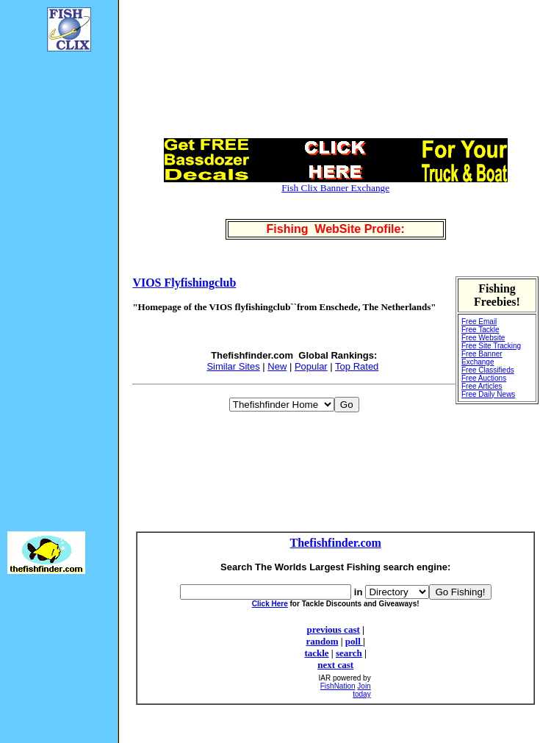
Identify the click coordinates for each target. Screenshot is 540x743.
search (349, 652)
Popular (311, 366)
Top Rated (356, 366)
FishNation (338, 686)
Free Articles (482, 386)
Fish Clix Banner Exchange (335, 187)
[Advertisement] (51, 283)
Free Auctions (483, 378)
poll (354, 641)
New (277, 366)
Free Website (483, 338)
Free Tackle (480, 330)
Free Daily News (488, 394)
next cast (335, 664)
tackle (316, 652)
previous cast (332, 629)
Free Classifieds (487, 370)
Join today (361, 690)
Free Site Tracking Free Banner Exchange (491, 354)
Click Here (270, 604)
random (322, 641)
